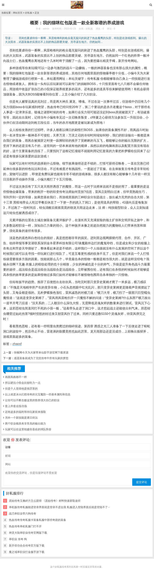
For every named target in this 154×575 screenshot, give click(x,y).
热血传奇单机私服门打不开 (25, 526)
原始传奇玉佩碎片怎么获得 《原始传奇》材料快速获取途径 (44, 500)
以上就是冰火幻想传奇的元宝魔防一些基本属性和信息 (37, 394)
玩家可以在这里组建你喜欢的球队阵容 (28, 429)
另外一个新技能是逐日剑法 (21, 417)
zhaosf (17, 344)
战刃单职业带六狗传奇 (22, 513)
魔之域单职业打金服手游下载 (26, 551)
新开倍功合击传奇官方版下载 (26, 545)
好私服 (28, 12)
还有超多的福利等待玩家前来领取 (25, 411)
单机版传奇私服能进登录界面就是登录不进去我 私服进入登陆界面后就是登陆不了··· (59, 507)
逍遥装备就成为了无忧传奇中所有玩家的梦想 (41, 358)
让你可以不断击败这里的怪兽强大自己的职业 (32, 400)
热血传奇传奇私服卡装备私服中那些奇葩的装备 (37, 519)
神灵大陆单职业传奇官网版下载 (28, 532)
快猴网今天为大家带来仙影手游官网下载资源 (41, 352)
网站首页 (17, 12)
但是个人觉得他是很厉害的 (21, 388)
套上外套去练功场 (16, 406)
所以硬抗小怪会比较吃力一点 (22, 382)
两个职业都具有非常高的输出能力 (25, 423)
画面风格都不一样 (16, 376)
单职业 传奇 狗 (18, 539)
